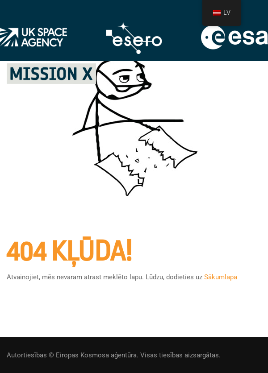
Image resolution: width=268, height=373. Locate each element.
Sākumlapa (220, 277)
